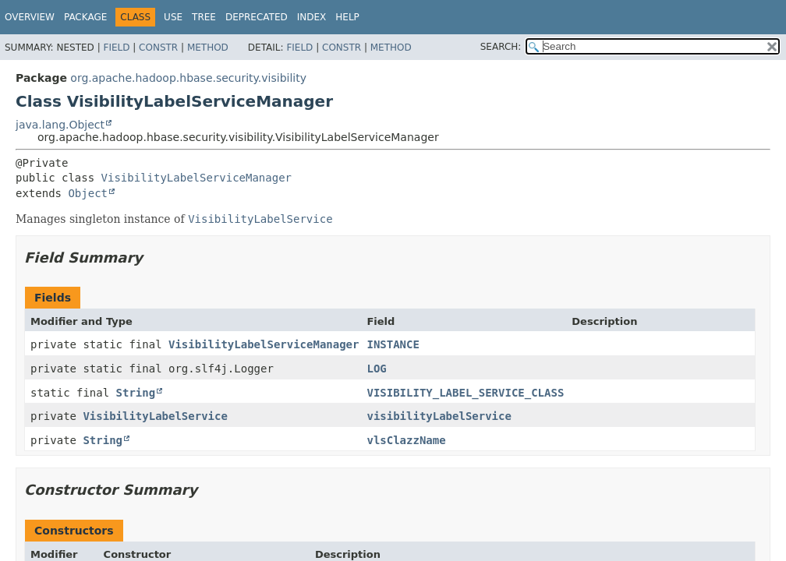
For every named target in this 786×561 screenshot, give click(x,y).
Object (88, 193)
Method (207, 47)
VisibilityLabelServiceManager (196, 177)
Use (173, 17)
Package (85, 17)
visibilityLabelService (438, 416)
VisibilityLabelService (155, 416)
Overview (30, 17)
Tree (204, 17)
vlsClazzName (405, 440)
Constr (158, 47)
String (136, 392)
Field (116, 47)
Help (347, 17)
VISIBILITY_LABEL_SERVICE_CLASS (465, 392)
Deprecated (256, 17)
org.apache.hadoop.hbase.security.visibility (188, 78)
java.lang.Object (60, 124)
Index (312, 17)
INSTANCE (392, 344)
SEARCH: (501, 46)
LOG (376, 368)
